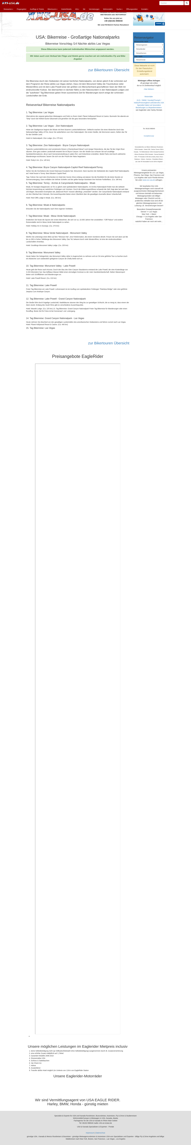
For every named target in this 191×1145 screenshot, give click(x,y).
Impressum (90, 1133)
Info (77, 9)
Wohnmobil (108, 9)
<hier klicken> (149, 89)
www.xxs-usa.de (149, 180)
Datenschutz (100, 1133)
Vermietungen (94, 9)
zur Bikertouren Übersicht (108, 70)
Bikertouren (53, 9)
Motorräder (149, 97)
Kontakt (144, 9)
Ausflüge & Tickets (37, 9)
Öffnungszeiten (132, 9)
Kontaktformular (149, 136)
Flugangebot (21, 9)
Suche (119, 9)
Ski (84, 9)
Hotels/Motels (66, 9)
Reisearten (8, 9)
